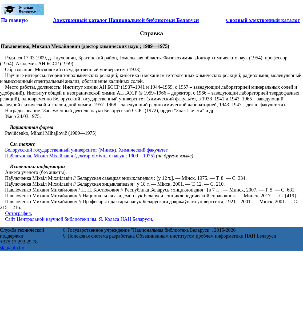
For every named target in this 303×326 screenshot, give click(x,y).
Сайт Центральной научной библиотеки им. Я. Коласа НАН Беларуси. (79, 219)
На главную (14, 20)
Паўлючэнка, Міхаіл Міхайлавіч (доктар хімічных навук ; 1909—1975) (80, 155)
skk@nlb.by (12, 247)
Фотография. (18, 213)
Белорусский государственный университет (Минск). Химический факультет (86, 150)
